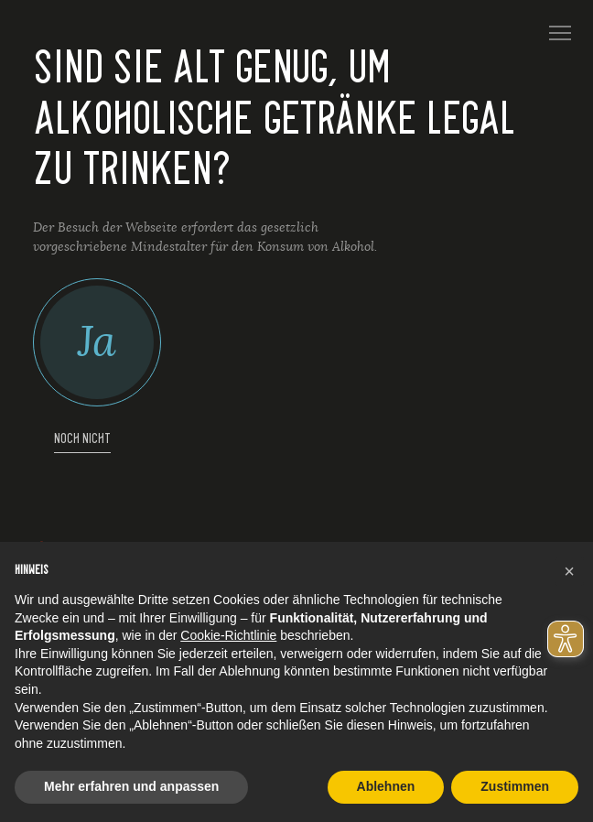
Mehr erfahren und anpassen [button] (131, 786)
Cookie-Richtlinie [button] (228, 635)
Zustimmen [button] (514, 786)
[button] (569, 571)
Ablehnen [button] (386, 786)
